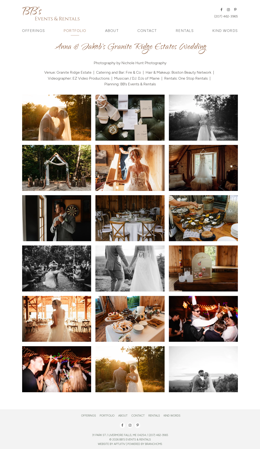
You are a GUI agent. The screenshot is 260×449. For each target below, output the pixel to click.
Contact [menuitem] (147, 30)
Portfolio (107, 415)
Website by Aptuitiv (111, 444)
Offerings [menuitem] (33, 30)
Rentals (154, 415)
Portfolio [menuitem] (75, 30)
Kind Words (172, 415)
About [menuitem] (112, 30)
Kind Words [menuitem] (225, 30)
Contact (138, 415)
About (123, 415)
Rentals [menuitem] (185, 30)
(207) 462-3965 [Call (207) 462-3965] (226, 16)
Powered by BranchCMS (144, 444)
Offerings (88, 415)
